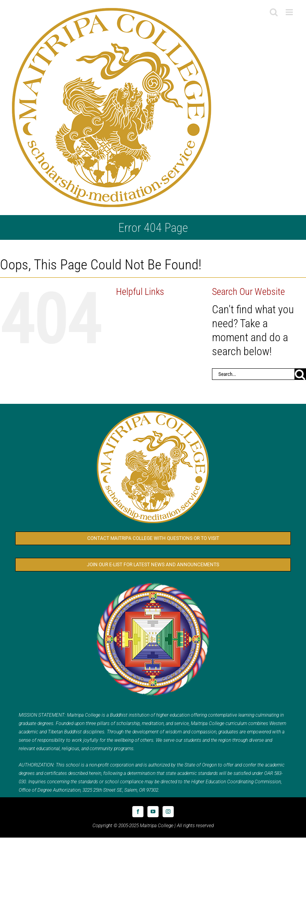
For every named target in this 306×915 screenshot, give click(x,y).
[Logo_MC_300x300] (153, 412)
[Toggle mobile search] (274, 12)
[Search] (300, 374)
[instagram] (168, 811)
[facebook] (137, 811)
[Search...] (253, 374)
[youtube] (153, 811)
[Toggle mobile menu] (290, 12)
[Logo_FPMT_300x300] (153, 584)
